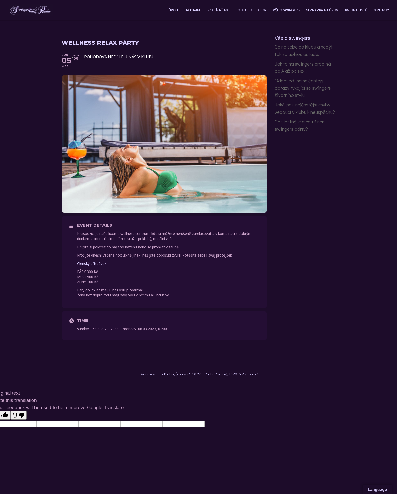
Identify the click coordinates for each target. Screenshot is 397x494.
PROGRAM (192, 10)
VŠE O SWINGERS (286, 10)
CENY (262, 10)
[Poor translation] (18, 415)
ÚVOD (173, 10)
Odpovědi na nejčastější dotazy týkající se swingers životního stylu (303, 87)
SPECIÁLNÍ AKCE (218, 10)
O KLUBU (245, 10)
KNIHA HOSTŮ (356, 10)
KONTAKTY (381, 10)
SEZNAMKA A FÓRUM (322, 10)
